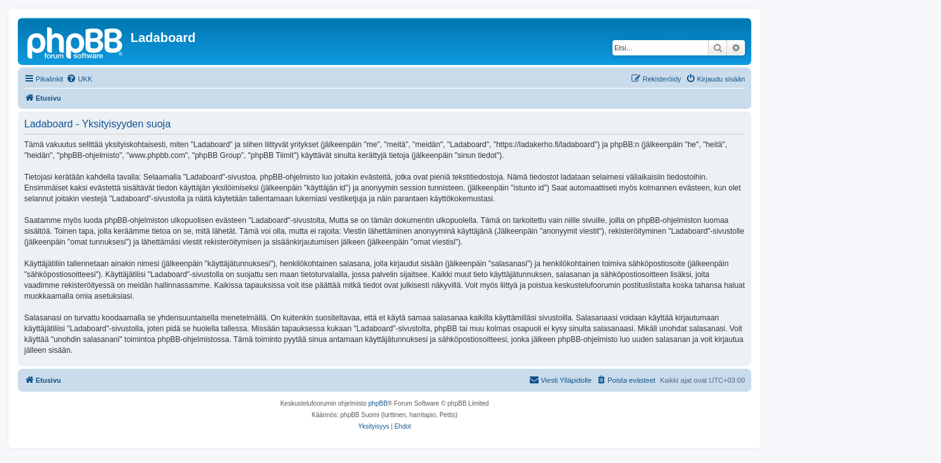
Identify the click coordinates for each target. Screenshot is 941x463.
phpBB (378, 403)
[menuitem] (79, 79)
